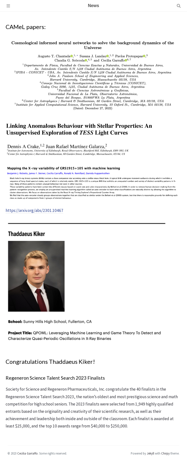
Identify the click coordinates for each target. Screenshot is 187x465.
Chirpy (165, 453)
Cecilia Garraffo (27, 453)
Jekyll (150, 453)
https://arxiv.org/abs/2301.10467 (34, 210)
